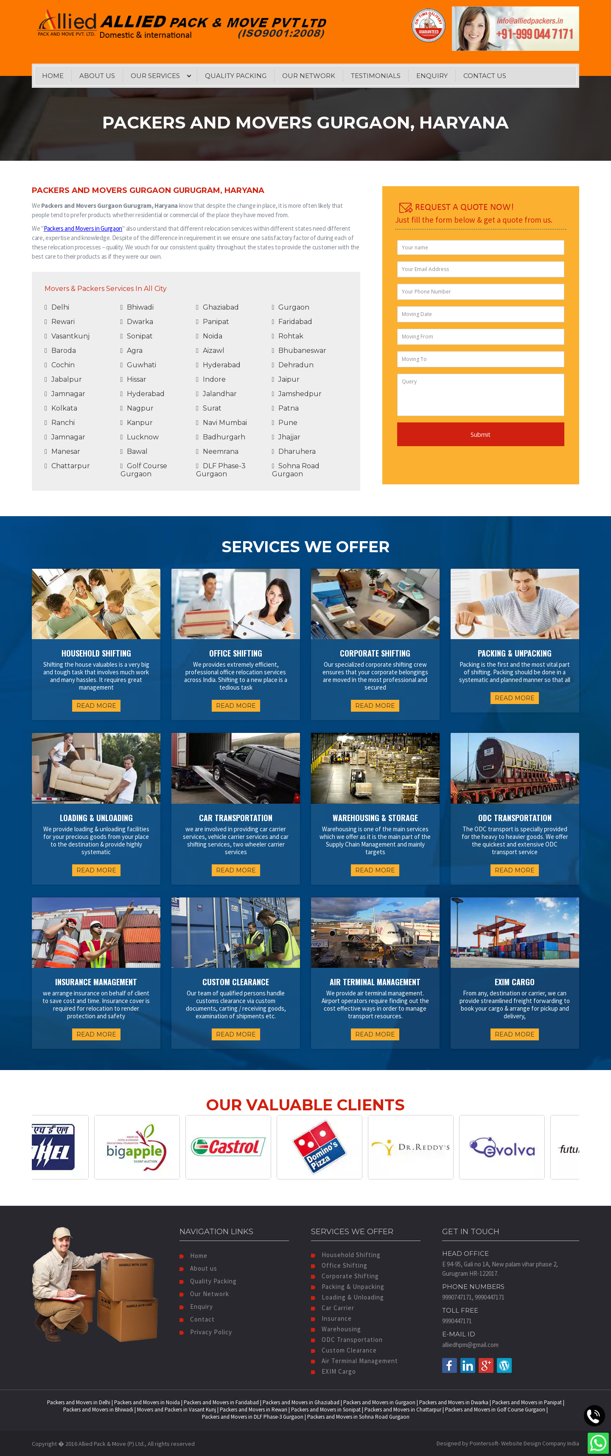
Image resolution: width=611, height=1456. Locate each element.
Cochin (60, 365)
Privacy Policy (205, 1332)
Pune (285, 423)
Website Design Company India (540, 1443)
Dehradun (293, 365)
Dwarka (137, 322)
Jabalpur (63, 379)
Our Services (155, 76)
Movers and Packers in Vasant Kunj (176, 1409)
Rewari (60, 322)
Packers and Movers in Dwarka (453, 1402)
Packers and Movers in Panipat (527, 1402)
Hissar (134, 379)
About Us (97, 76)
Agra (132, 351)
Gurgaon (291, 307)
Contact (197, 1319)
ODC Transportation (347, 1340)
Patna (285, 408)
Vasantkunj (67, 336)
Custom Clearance (344, 1350)
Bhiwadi (137, 307)
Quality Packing (235, 76)
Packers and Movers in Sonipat (326, 1409)
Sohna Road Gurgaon (296, 470)
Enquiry (432, 76)
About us (198, 1268)
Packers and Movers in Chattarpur (402, 1409)
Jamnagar (65, 394)
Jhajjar (286, 437)
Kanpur (137, 423)
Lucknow (140, 437)
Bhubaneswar (299, 351)
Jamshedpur (297, 394)
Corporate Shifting (345, 1276)
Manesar (62, 451)
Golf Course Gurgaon (144, 470)
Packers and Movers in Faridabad (221, 1402)
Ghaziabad (217, 307)
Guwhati (139, 365)
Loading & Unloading (347, 1297)
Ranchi (60, 423)
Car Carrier (332, 1308)
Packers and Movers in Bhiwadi (98, 1409)
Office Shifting (339, 1265)
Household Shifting (346, 1255)
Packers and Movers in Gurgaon (83, 228)
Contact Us (484, 76)
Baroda (60, 351)
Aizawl (210, 351)
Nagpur (137, 408)
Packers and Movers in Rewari (253, 1409)
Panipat (212, 322)
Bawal (134, 451)
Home (53, 76)
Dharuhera (294, 451)
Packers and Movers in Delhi (78, 1402)
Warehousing (336, 1329)
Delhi (57, 307)
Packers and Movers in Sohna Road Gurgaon (358, 1416)
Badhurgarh (220, 437)
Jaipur (286, 379)
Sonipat (137, 336)
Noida (209, 336)
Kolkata (61, 408)
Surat (208, 408)
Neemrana (217, 451)
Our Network (308, 76)
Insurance (331, 1318)
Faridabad (292, 322)
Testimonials (376, 76)
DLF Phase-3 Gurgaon (221, 470)
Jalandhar (216, 394)
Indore (211, 379)
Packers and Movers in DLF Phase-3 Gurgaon (252, 1416)
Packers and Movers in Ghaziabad (301, 1402)
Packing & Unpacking (347, 1287)
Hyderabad (218, 365)
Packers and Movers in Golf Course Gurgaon (495, 1409)
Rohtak (288, 336)
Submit (480, 434)
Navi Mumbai (221, 423)
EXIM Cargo (333, 1371)
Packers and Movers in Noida (147, 1402)
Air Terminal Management (354, 1361)
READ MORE (96, 706)
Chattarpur (67, 466)
